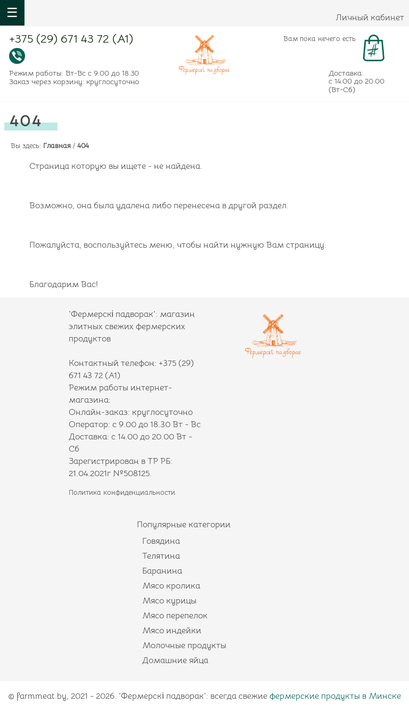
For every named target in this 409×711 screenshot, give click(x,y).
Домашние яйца (175, 660)
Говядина (161, 541)
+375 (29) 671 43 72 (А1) (71, 40)
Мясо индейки (171, 630)
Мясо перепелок (175, 615)
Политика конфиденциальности (122, 492)
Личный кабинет (370, 17)
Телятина (161, 556)
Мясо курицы (169, 601)
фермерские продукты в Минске (335, 696)
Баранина (162, 571)
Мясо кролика (171, 586)
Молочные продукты (184, 645)
